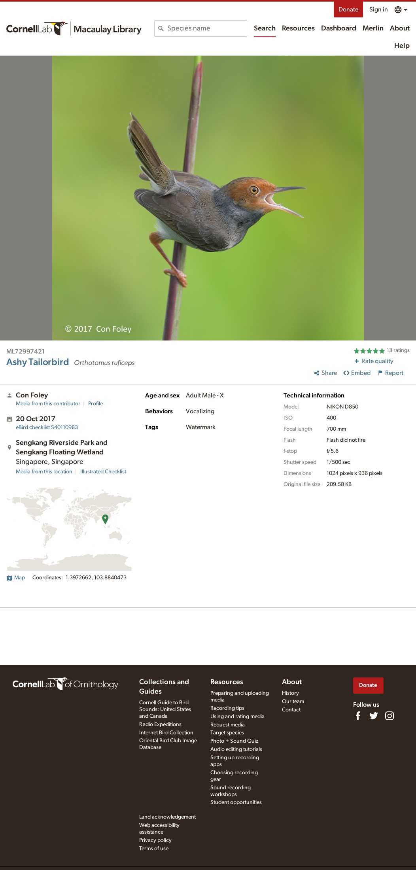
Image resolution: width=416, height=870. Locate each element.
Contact (291, 710)
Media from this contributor (48, 404)
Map (15, 578)
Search (265, 28)
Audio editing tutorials (236, 749)
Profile (95, 404)
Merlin (373, 28)
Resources (298, 28)
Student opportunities (236, 802)
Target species (227, 733)
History (290, 693)
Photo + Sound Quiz (234, 741)
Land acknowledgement (167, 817)
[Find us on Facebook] (358, 716)
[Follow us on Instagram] (389, 716)
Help (402, 45)
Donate (348, 9)
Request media (227, 725)
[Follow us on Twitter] (373, 716)
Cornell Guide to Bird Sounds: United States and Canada (165, 709)
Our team (293, 701)
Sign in (378, 9)
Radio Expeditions (160, 724)
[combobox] (206, 28)
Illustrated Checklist (103, 472)
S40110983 (47, 427)
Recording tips (227, 708)
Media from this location (44, 472)
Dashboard (338, 28)
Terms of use (153, 848)
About (400, 28)
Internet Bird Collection (166, 733)
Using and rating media (237, 716)
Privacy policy (155, 840)
